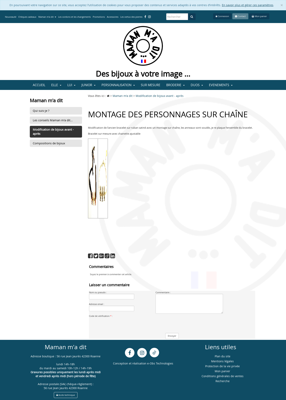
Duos (197, 85)
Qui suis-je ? (41, 111)
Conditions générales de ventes (222, 376)
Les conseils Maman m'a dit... (53, 120)
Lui (71, 85)
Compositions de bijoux (49, 143)
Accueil (39, 85)
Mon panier (259, 16)
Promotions (99, 16)
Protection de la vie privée (222, 366)
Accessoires (112, 16)
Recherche (222, 381)
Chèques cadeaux (27, 16)
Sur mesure (150, 85)
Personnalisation (118, 85)
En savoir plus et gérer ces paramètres (247, 5)
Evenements (221, 85)
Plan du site (222, 356)
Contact (240, 16)
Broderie (175, 85)
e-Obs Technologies (160, 363)
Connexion (222, 16)
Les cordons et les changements (74, 16)
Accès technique (65, 394)
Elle (56, 85)
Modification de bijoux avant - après (53, 131)
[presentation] (119, 325)
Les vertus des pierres (131, 16)
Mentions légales (222, 361)
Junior (88, 85)
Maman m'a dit (47, 16)
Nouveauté (10, 16)
